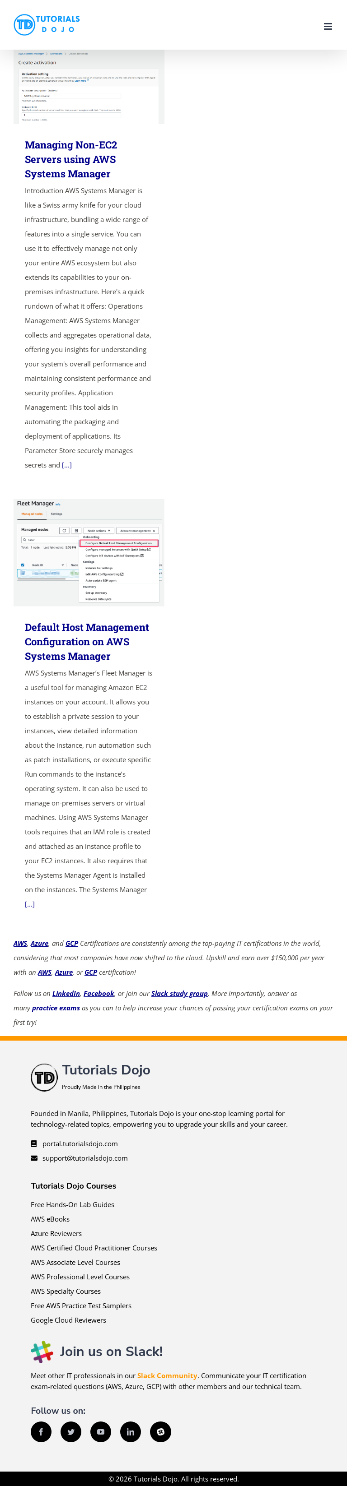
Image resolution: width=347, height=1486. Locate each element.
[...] (67, 464)
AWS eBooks (50, 1218)
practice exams (56, 1007)
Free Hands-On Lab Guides (72, 1204)
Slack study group (179, 993)
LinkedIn (66, 993)
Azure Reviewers (56, 1233)
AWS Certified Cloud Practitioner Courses (94, 1247)
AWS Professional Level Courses (80, 1276)
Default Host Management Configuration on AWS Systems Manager (87, 641)
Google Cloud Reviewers (68, 1319)
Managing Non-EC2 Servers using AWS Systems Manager (71, 159)
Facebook (99, 993)
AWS (20, 943)
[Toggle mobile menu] (328, 26)
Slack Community (167, 1375)
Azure (39, 943)
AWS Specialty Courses (66, 1291)
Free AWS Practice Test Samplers (81, 1305)
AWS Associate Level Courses (75, 1262)
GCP (72, 943)
